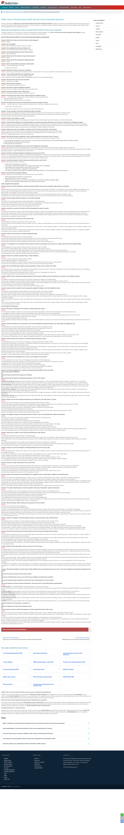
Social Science (18, 12)
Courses (4, 7)
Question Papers (8, 808)
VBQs (5, 820)
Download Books (8, 810)
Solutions (42, 7)
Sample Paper (7, 805)
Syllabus (6, 803)
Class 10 (12, 12)
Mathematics (99, 71)
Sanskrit (98, 51)
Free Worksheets (63, 7)
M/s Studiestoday (16, 831)
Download (35, 7)
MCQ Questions (52, 7)
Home (3, 12)
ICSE (16, 7)
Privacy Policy (37, 810)
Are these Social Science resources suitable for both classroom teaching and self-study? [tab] (28, 778)
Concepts (6, 812)
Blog (80, 7)
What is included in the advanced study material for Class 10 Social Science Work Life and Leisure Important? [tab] (34, 768)
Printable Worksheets (9, 816)
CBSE (10, 7)
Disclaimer (37, 808)
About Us (36, 803)
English (97, 59)
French (97, 62)
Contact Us (37, 805)
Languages (98, 68)
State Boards (86, 7)
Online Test (6, 823)
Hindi (97, 65)
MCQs (5, 822)
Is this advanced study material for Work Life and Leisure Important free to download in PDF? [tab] (29, 783)
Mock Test (73, 7)
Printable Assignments (9, 814)
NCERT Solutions (25, 7)
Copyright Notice (38, 812)
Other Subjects (99, 54)
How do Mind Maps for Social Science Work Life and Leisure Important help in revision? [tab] (27, 773)
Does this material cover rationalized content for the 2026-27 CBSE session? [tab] (24, 788)
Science (98, 48)
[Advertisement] (48, 26)
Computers (98, 56)
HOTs (5, 818)
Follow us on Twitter (39, 806)
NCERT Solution (8, 806)
